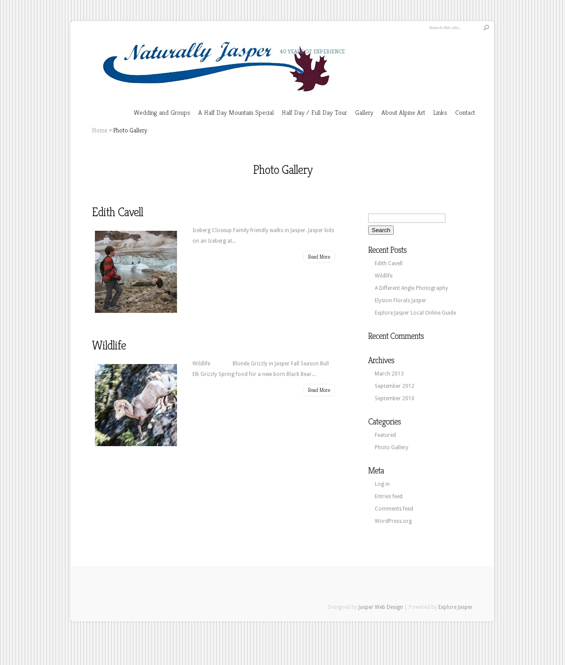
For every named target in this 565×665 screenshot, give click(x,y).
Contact (465, 112)
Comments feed (394, 509)
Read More (319, 256)
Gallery (364, 112)
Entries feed (389, 496)
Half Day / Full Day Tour (314, 112)
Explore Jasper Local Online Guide (415, 313)
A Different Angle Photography (411, 288)
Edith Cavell (117, 212)
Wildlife (109, 345)
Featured (385, 435)
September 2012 (394, 386)
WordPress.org (393, 521)
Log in (382, 484)
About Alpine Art (403, 112)
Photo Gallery (391, 447)
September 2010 (394, 398)
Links (440, 112)
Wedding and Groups (162, 112)
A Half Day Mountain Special (236, 112)
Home (100, 130)
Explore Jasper (455, 607)
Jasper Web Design (380, 607)
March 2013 (389, 374)
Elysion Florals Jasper (400, 300)
